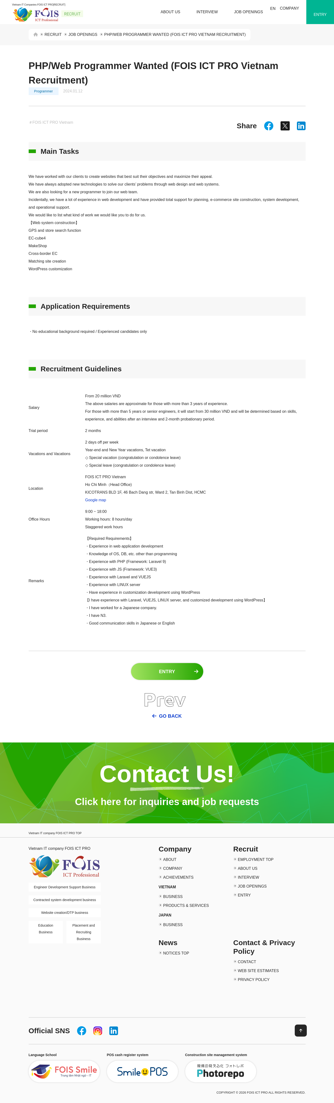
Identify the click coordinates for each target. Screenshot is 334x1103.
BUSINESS (173, 897)
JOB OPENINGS (248, 12)
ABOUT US (170, 12)
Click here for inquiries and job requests (167, 801)
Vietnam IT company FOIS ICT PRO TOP (55, 833)
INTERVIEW (207, 12)
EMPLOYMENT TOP (256, 860)
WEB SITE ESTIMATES (258, 971)
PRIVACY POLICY (254, 980)
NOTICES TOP (176, 953)
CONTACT (247, 962)
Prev (164, 699)
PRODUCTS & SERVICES (186, 905)
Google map (95, 500)
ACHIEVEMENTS (178, 877)
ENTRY (320, 15)
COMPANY (289, 8)
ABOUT (170, 860)
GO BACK (170, 716)
